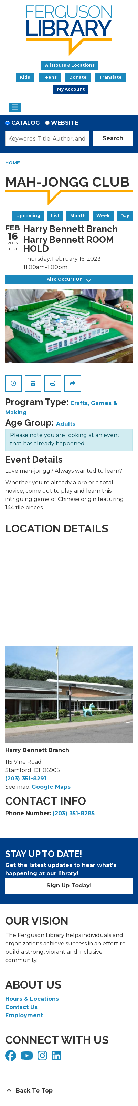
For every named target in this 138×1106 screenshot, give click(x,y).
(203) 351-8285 (74, 813)
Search (113, 138)
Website (64, 122)
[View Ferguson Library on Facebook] (11, 1058)
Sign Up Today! (69, 885)
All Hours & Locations (70, 65)
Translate (110, 77)
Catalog (25, 122)
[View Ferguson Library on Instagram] (43, 1058)
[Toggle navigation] (15, 107)
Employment (24, 1015)
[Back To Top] (69, 1090)
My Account (71, 89)
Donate (78, 77)
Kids (25, 77)
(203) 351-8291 (25, 778)
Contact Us (21, 1007)
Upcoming (28, 215)
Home (12, 162)
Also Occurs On (69, 279)
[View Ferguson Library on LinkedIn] (57, 1058)
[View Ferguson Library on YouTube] (28, 1058)
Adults (65, 424)
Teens (49, 77)
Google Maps (51, 786)
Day (124, 215)
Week (103, 215)
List (55, 215)
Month (78, 215)
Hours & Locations (32, 999)
